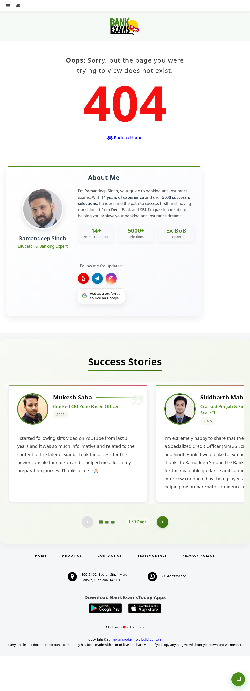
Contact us (110, 591)
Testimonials (152, 591)
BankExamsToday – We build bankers (134, 675)
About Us (72, 591)
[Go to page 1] (101, 557)
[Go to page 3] (112, 557)
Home (41, 591)
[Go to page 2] (106, 557)
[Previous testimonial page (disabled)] (87, 557)
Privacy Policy (198, 591)
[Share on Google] (101, 296)
